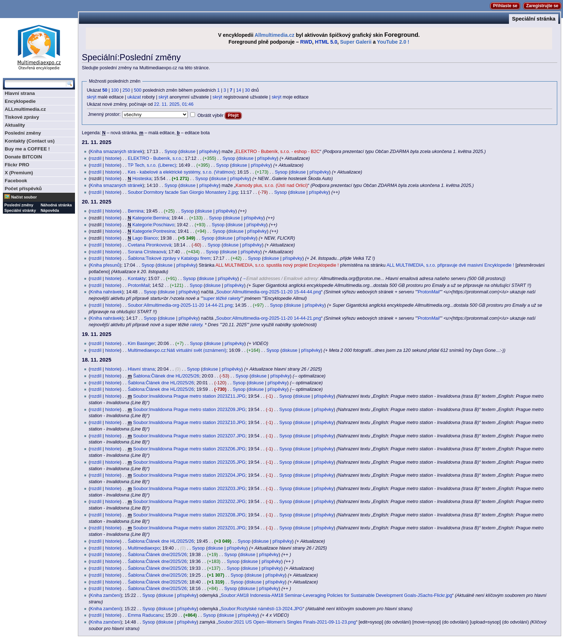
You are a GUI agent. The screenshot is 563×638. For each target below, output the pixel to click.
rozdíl (95, 158)
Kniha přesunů (105, 265)
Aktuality (15, 125)
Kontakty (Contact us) (29, 141)
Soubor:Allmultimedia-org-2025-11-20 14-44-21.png (180, 305)
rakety (196, 324)
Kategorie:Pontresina (153, 231)
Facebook (16, 180)
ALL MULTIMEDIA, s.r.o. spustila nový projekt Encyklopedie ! (277, 265)
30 (247, 90)
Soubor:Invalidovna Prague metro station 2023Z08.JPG (189, 514)
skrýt (92, 97)
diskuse (187, 151)
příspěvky (209, 151)
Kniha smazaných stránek (116, 151)
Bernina (135, 211)
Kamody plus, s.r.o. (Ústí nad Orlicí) (271, 185)
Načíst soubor (24, 197)
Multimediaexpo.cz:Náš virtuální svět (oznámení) (177, 350)
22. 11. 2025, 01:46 (173, 104)
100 (115, 90)
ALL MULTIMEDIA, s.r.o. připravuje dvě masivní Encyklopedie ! (450, 265)
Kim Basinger (141, 343)
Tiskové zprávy (22, 117)
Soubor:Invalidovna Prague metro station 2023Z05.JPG (189, 462)
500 (137, 90)
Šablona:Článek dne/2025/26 (157, 554)
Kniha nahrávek (106, 291)
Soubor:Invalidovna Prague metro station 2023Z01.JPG (189, 527)
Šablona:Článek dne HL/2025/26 (166, 376)
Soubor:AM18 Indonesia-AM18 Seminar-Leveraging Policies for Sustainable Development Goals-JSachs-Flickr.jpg (336, 595)
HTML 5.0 (326, 42)
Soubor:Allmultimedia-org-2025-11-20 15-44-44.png (268, 291)
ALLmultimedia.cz (25, 109)
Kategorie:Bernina (150, 217)
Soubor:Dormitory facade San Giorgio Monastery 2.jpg (183, 192)
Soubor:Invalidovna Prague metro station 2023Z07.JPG (189, 435)
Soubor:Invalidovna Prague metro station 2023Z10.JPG (189, 422)
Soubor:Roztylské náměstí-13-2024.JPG (262, 608)
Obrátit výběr (211, 115)
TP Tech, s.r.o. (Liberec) (152, 165)
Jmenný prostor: (104, 114)
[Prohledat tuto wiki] (35, 84)
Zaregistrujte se (542, 5)
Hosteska (141, 178)
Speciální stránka (533, 19)
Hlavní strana (141, 369)
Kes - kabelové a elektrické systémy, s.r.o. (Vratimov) (181, 172)
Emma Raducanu (145, 615)
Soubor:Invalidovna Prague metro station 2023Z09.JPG (189, 409)
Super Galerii (355, 42)
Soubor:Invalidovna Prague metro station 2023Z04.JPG (189, 475)
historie (112, 158)
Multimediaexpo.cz (39, 46)
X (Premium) (19, 172)
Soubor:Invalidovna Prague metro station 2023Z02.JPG (189, 501)
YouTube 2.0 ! (393, 42)
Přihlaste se (505, 5)
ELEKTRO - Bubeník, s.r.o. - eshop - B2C (277, 151)
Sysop (170, 151)
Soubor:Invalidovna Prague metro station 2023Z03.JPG (189, 488)
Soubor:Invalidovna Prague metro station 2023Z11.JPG (189, 396)
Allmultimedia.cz (274, 35)
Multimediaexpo (144, 548)
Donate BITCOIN (23, 157)
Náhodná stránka (56, 205)
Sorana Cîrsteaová (147, 251)
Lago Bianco (145, 238)
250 (126, 90)
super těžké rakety (222, 298)
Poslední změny (23, 133)
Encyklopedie (20, 101)
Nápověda (50, 210)
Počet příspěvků (23, 188)
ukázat (134, 97)
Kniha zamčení (105, 595)
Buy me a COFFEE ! (27, 149)
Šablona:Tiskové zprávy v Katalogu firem (169, 258)
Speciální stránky (20, 210)
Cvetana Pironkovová (149, 245)
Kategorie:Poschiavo (153, 224)
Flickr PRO (17, 164)
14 (238, 90)
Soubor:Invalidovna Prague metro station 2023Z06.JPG (189, 448)
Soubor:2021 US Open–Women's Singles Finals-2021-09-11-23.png (287, 622)
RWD (306, 42)
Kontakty (136, 278)
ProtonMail (139, 285)
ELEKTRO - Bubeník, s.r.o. (155, 158)
